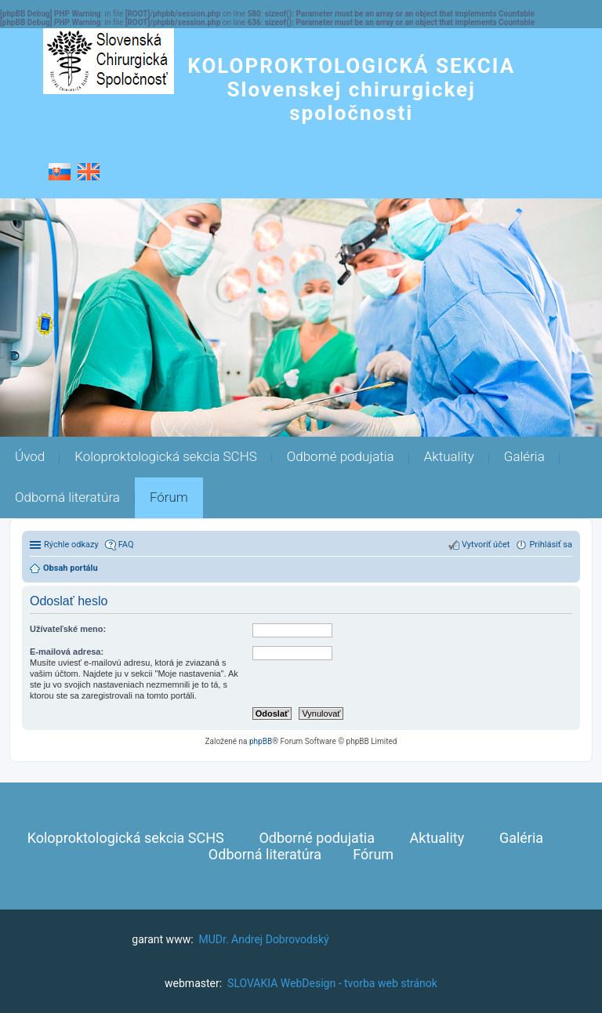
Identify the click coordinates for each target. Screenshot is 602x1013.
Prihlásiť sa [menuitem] (550, 544)
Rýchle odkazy (71, 544)
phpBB (260, 741)
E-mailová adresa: (66, 651)
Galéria (524, 456)
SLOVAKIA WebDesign (281, 983)
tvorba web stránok (390, 983)
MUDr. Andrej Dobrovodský (264, 939)
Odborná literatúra (67, 497)
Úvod (30, 456)
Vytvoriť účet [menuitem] (486, 544)
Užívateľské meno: (68, 629)
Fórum (169, 497)
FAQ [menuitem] (126, 544)
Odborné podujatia (340, 456)
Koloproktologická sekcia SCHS (165, 456)
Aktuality (449, 456)
